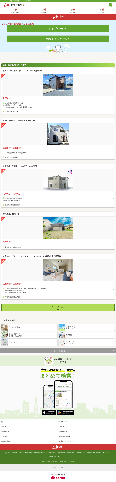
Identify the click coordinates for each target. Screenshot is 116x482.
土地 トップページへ (58, 38)
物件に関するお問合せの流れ (57, 452)
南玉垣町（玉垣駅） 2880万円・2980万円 (20, 166)
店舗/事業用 (5, 441)
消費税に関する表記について (57, 456)
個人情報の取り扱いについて (101, 452)
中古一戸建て (64, 431)
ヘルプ (56, 461)
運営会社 (71, 461)
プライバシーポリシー (46, 461)
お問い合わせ (64, 461)
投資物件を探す (64, 436)
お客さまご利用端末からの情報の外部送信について (33, 452)
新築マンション (6, 426)
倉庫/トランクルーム (66, 441)
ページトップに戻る (58, 351)
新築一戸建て (6, 431)
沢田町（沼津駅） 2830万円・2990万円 (19, 121)
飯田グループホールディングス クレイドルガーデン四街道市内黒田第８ (33, 256)
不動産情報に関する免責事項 (83, 452)
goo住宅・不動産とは (11, 452)
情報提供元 (70, 452)
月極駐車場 (63, 422)
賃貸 (2, 422)
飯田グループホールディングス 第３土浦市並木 (23, 71)
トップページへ (58, 28)
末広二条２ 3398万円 (11, 214)
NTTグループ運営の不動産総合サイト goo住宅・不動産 (17, 1)
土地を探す (5, 436)
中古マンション (64, 426)
